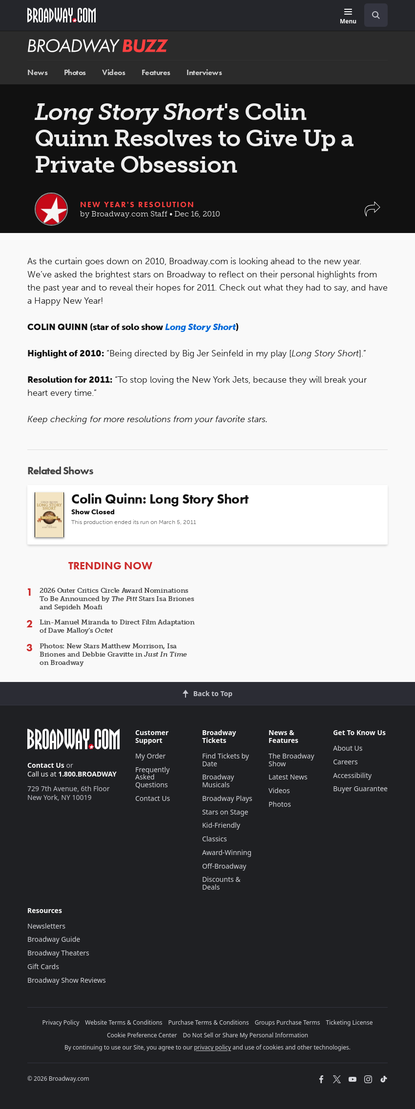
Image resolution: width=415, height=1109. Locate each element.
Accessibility (352, 775)
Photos (75, 72)
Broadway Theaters (58, 952)
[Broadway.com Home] (61, 15)
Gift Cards (43, 966)
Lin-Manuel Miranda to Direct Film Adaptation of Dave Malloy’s (117, 626)
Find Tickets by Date (225, 759)
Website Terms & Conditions (123, 1022)
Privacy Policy (61, 1022)
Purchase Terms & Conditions (208, 1022)
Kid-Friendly (221, 825)
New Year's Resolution (137, 204)
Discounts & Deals (221, 883)
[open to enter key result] (376, 15)
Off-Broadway (224, 866)
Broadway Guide (53, 939)
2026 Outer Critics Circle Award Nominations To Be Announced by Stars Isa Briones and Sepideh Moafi (117, 598)
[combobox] (372, 15)
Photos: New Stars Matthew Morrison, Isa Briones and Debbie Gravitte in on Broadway (113, 654)
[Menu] (348, 17)
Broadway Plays (227, 798)
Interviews (204, 72)
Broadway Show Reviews (66, 980)
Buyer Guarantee (360, 788)
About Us (347, 748)
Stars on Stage (225, 812)
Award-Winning (226, 852)
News (37, 72)
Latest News (288, 776)
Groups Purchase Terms (287, 1022)
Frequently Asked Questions (152, 777)
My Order (150, 755)
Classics (214, 838)
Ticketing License (349, 1022)
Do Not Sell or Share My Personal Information (245, 1035)
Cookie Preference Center (142, 1035)
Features (156, 72)
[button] (372, 213)
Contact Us (45, 765)
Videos (113, 72)
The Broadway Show (291, 759)
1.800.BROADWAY (87, 773)
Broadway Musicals (218, 780)
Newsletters (46, 926)
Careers (345, 761)
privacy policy (212, 1047)
